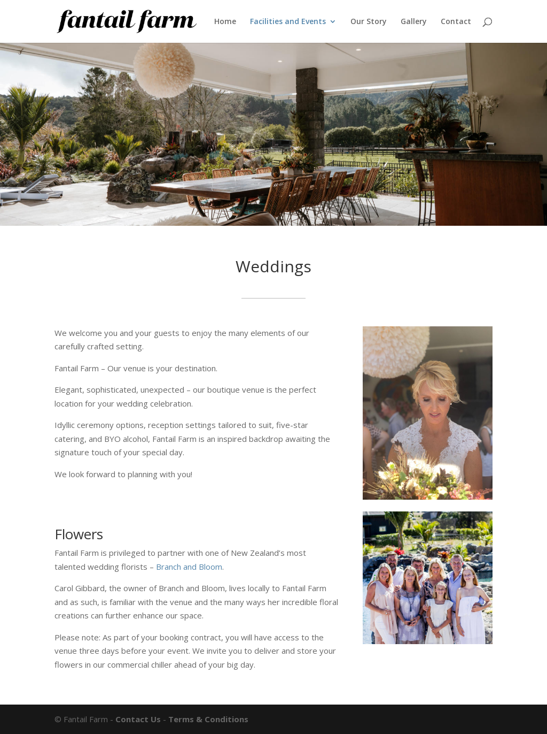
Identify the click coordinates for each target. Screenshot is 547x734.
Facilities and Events (288, 22)
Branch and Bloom (189, 566)
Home (225, 22)
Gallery (414, 22)
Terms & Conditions (208, 719)
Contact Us (138, 719)
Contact (456, 22)
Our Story (368, 22)
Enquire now (89, 504)
